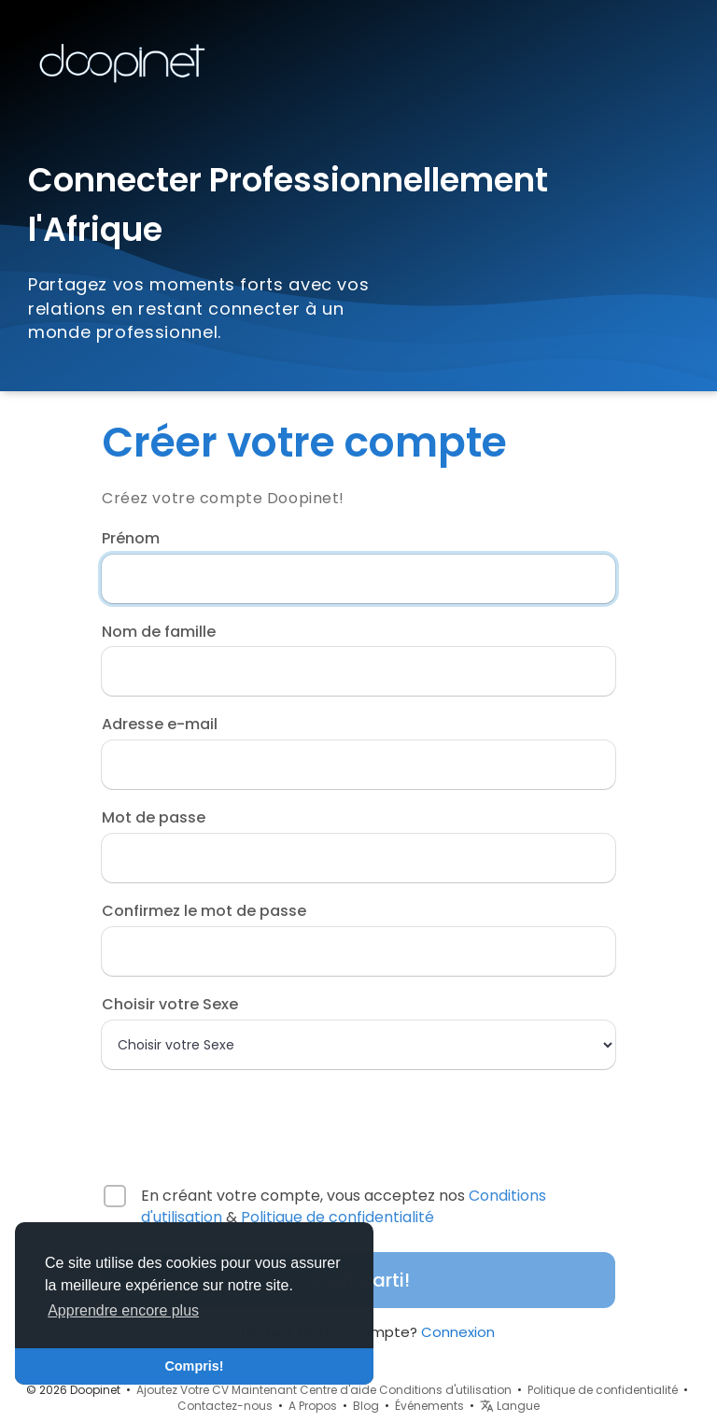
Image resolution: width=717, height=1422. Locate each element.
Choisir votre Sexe (170, 1004)
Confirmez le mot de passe (204, 911)
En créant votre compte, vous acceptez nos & (343, 1207)
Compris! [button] (193, 1366)
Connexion (458, 1332)
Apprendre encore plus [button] (123, 1310)
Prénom (131, 538)
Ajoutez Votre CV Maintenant (216, 1390)
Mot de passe (153, 818)
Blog (366, 1406)
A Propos (312, 1406)
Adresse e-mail (160, 724)
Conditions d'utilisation (445, 1390)
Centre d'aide (338, 1390)
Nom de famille (159, 632)
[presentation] (222, 1118)
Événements (429, 1406)
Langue (510, 1406)
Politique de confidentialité (337, 1217)
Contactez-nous (225, 1406)
